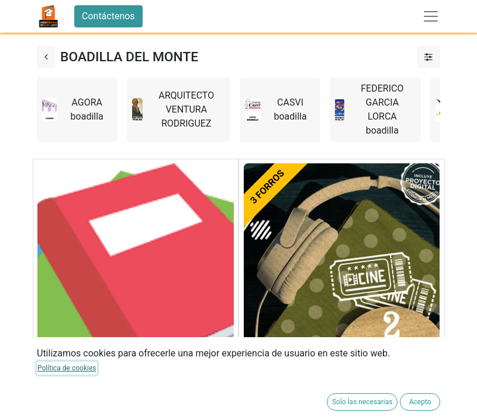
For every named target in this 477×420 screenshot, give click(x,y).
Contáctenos (108, 16)
